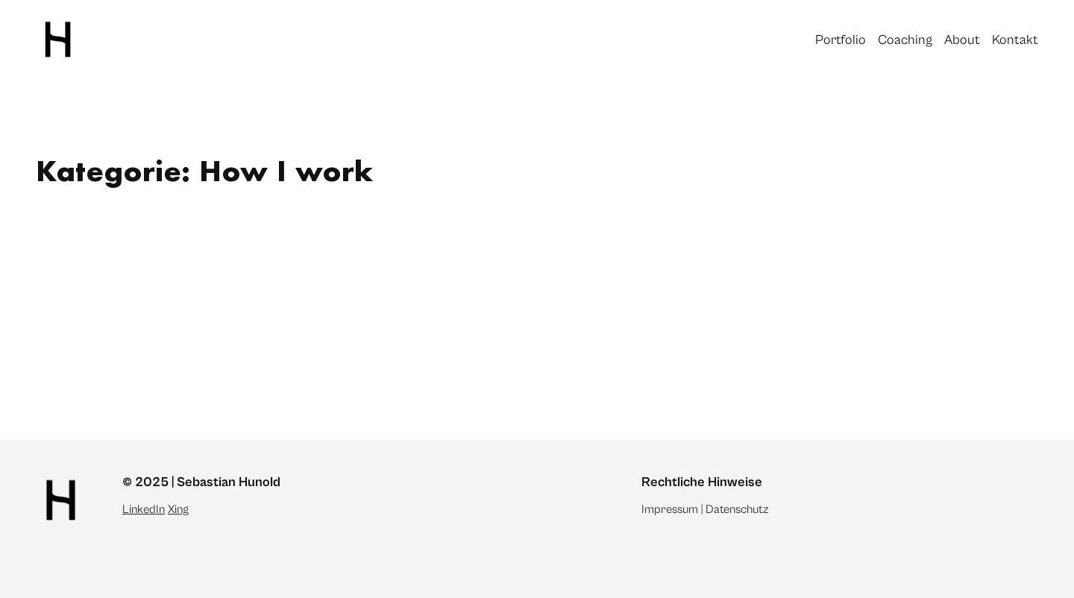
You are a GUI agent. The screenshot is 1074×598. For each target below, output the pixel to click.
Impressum (669, 509)
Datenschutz (737, 509)
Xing (178, 509)
